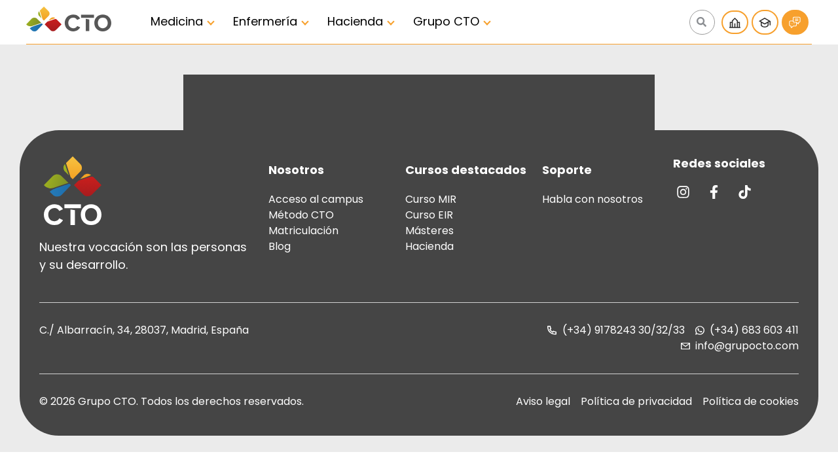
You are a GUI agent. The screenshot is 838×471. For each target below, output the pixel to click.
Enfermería (265, 21)
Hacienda (355, 21)
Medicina (177, 21)
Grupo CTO (446, 21)
